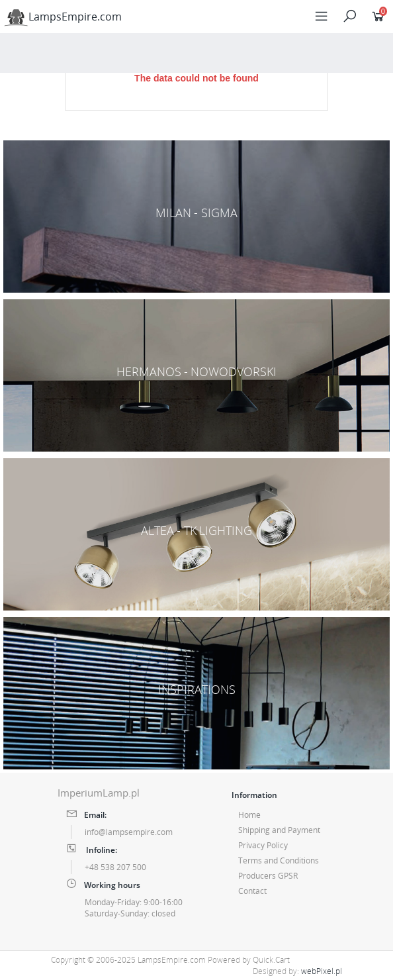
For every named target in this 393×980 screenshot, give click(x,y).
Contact (252, 891)
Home (249, 814)
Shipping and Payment (279, 830)
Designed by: (297, 971)
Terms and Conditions (278, 860)
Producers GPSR (268, 875)
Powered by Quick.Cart (249, 959)
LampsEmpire (63, 16)
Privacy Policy (263, 845)
